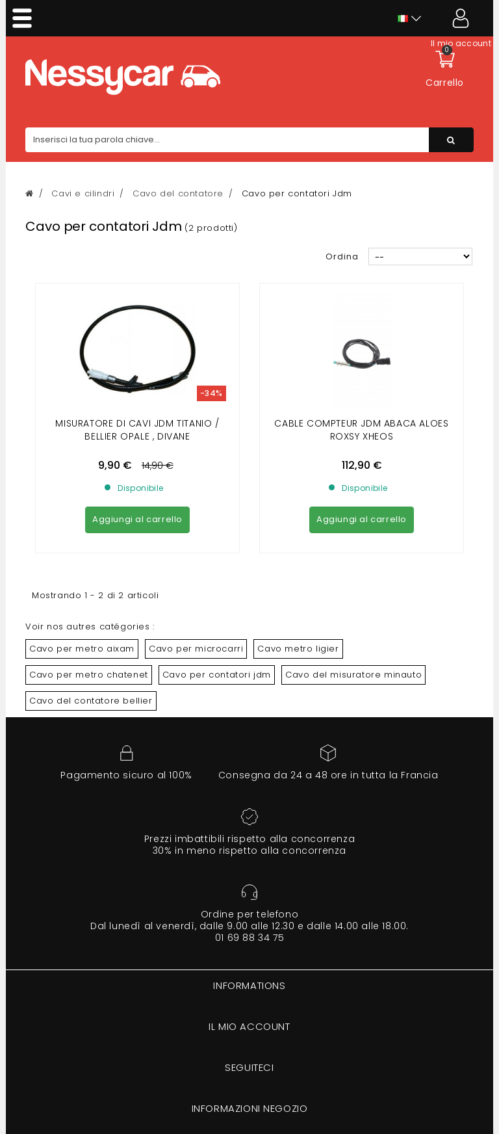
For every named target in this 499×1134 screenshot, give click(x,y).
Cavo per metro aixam (81, 648)
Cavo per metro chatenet (88, 674)
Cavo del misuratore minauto (353, 674)
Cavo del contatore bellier (91, 700)
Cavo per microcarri (196, 648)
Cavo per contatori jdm (216, 674)
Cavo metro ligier (298, 648)
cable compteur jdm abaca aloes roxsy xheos (361, 430)
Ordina (342, 256)
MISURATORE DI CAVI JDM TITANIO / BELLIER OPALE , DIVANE (137, 430)
